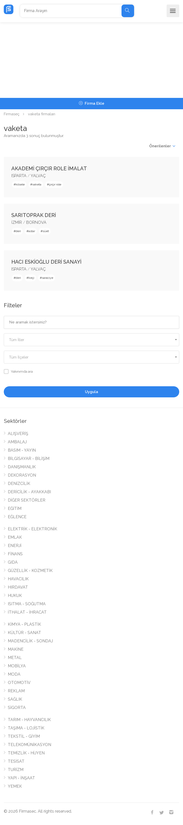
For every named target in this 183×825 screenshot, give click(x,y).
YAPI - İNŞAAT (21, 778)
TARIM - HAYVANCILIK (29, 719)
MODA (14, 674)
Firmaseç (11, 114)
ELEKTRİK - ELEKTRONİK (32, 529)
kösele (20, 184)
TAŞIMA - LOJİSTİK (26, 728)
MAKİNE (15, 649)
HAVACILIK (18, 578)
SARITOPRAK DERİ (33, 215)
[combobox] (91, 339)
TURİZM (15, 769)
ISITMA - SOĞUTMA (27, 603)
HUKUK (15, 595)
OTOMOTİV (19, 682)
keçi (31, 278)
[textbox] (91, 340)
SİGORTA (17, 707)
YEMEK (15, 786)
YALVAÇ (38, 175)
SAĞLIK (15, 699)
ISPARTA (18, 175)
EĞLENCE (17, 516)
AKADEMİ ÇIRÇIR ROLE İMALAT (49, 169)
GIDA (13, 562)
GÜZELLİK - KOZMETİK (30, 570)
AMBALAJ (17, 441)
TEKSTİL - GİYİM (24, 736)
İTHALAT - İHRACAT (27, 612)
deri (18, 231)
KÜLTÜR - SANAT (24, 632)
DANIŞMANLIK (22, 466)
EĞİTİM (14, 508)
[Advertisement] (91, 60)
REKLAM (16, 691)
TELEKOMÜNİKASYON (29, 744)
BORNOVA (36, 222)
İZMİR (16, 222)
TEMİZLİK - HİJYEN (26, 753)
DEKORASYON (22, 475)
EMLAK (15, 537)
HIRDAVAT (18, 587)
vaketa (36, 184)
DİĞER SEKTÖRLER (26, 500)
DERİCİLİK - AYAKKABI (29, 491)
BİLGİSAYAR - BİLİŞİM (28, 458)
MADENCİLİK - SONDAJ (30, 641)
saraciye (47, 278)
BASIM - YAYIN (22, 450)
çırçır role (55, 184)
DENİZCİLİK (19, 483)
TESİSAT (16, 761)
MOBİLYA (17, 666)
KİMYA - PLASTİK (24, 624)
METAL (15, 657)
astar (31, 231)
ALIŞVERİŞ (18, 433)
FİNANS (15, 554)
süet (46, 231)
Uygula (91, 392)
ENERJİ (14, 545)
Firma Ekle (91, 103)
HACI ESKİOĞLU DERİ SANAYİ (46, 262)
